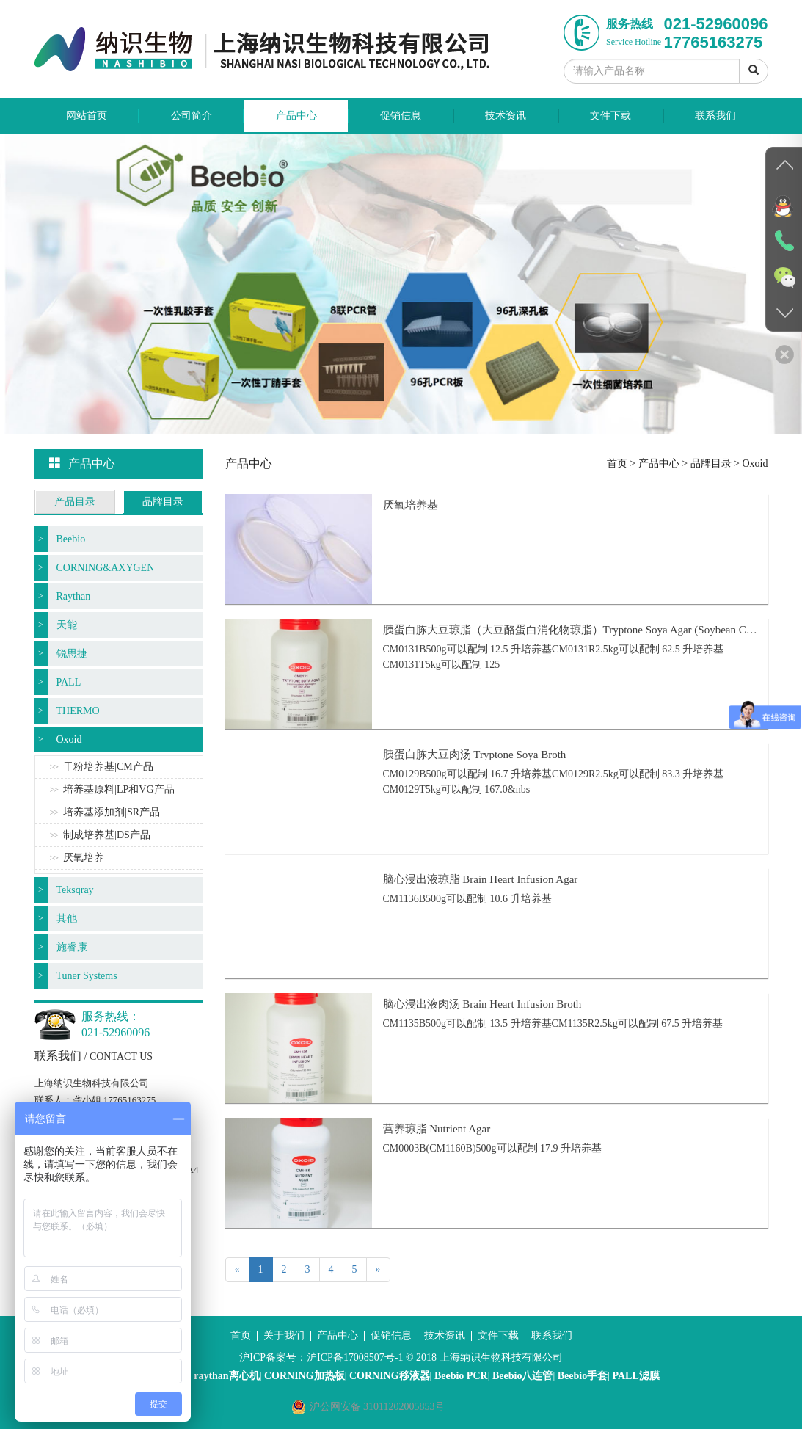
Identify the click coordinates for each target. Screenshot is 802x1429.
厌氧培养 (83, 857)
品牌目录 (162, 501)
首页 (617, 463)
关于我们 (284, 1335)
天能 (66, 624)
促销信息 (400, 115)
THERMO (78, 710)
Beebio (71, 539)
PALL (68, 682)
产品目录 (74, 501)
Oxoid (69, 739)
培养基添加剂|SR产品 (111, 812)
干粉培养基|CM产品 (108, 766)
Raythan (73, 596)
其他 (66, 918)
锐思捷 (71, 653)
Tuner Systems (86, 975)
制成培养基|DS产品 (106, 834)
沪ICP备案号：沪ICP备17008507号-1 (321, 1357)
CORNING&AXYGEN (105, 567)
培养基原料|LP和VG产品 (118, 789)
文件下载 (610, 115)
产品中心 (296, 115)
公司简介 (191, 115)
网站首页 (86, 115)
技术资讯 (505, 115)
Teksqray (75, 889)
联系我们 (715, 115)
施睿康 (71, 947)
